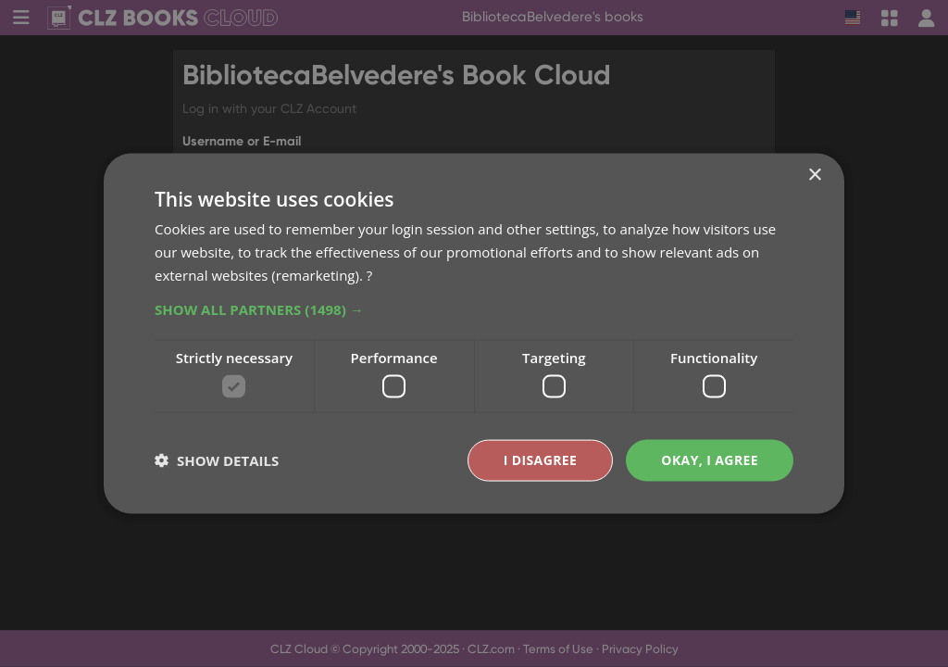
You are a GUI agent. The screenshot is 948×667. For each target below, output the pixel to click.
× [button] (814, 175)
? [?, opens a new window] (369, 274)
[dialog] (474, 333)
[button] (474, 308)
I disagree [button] (541, 460)
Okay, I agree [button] (709, 460)
